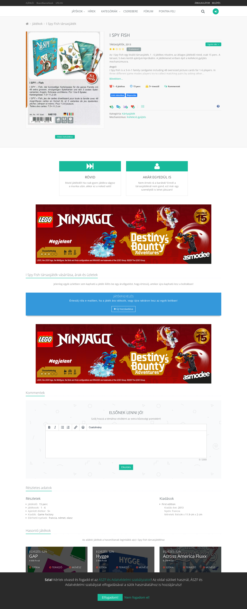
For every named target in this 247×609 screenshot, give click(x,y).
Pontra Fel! (167, 11)
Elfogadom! (110, 597)
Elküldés (126, 467)
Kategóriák (109, 11)
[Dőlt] (55, 427)
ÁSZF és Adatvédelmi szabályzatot (125, 579)
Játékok (77, 11)
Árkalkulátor (202, 3)
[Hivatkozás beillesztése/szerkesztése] (76, 427)
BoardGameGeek (45, 3)
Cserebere (130, 11)
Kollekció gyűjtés (136, 117)
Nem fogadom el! (137, 597)
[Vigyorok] (83, 427)
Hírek (92, 11)
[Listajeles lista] (62, 427)
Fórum (148, 11)
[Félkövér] (49, 427)
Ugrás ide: (213, 44)
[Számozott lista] (68, 427)
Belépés (216, 3)
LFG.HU (59, 3)
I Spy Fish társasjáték (61, 24)
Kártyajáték (128, 113)
